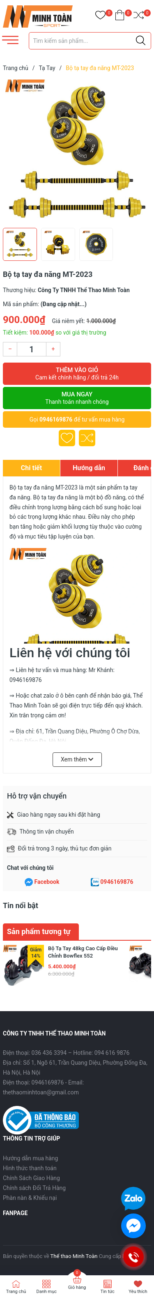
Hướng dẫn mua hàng (30, 1158)
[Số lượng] (31, 349)
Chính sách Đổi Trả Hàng (34, 1188)
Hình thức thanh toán (30, 1168)
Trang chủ (16, 1291)
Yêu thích (138, 1291)
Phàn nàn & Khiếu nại (30, 1198)
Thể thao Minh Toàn (74, 1256)
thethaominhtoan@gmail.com (41, 1092)
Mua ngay (77, 398)
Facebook (47, 881)
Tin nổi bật (20, 905)
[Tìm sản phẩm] (90, 41)
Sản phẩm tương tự (39, 931)
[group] (77, 152)
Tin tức (108, 1291)
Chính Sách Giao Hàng (31, 1178)
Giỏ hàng (77, 1287)
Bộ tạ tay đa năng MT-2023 (43, 487)
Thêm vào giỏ (77, 373)
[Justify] (140, 41)
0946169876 (55, 419)
